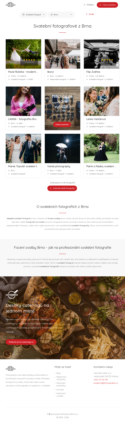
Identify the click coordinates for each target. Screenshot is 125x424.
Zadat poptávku (62, 124)
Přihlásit (88, 5)
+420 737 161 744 (101, 379)
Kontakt (60, 389)
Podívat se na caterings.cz (21, 342)
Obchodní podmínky (61, 384)
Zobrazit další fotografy (62, 188)
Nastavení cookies (61, 394)
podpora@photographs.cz (106, 383)
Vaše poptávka (107, 5)
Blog (59, 373)
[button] (33, 15)
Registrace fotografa (61, 378)
